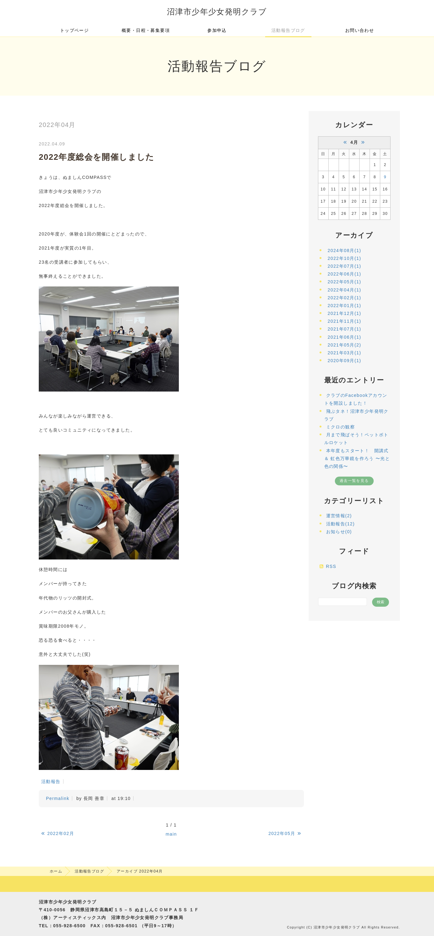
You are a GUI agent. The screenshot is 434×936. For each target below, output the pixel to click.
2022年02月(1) (344, 297)
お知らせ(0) (339, 531)
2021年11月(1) (344, 321)
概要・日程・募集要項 (146, 30)
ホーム (56, 871)
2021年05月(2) (344, 344)
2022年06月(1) (344, 273)
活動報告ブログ (288, 30)
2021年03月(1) (344, 352)
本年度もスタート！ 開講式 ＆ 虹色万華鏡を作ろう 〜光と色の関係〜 (357, 458)
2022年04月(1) (344, 289)
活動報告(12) (340, 523)
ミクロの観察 (340, 426)
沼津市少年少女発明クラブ (217, 11)
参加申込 (217, 30)
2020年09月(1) (344, 360)
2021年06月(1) (344, 337)
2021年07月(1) (344, 328)
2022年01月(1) (344, 305)
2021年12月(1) (344, 313)
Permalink (57, 798)
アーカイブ (354, 235)
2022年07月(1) (344, 266)
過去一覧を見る (354, 480)
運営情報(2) (339, 515)
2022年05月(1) (344, 281)
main (171, 834)
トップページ (74, 30)
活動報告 (51, 781)
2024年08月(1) (344, 250)
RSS (331, 566)
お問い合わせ (359, 30)
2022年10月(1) (344, 258)
